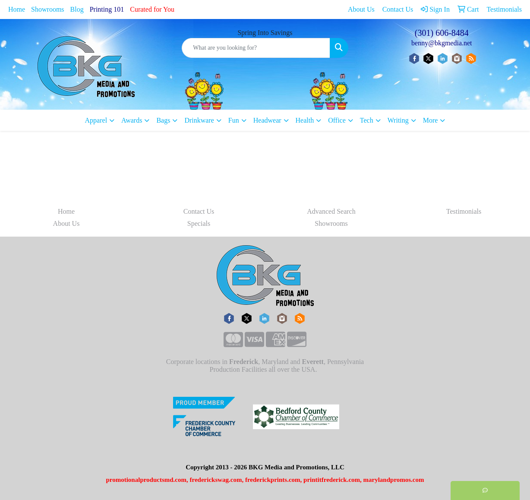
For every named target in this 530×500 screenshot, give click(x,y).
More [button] (430, 120)
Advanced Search (331, 211)
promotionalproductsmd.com (146, 479)
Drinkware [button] (199, 120)
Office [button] (337, 120)
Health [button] (305, 120)
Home (16, 9)
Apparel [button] (96, 120)
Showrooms (47, 9)
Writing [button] (398, 120)
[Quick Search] (256, 48)
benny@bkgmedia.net (441, 43)
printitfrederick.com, (332, 479)
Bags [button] (163, 120)
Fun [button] (233, 120)
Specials (198, 223)
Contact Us (199, 211)
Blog (77, 9)
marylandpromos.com (393, 479)
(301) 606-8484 (442, 33)
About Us (66, 223)
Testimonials (464, 211)
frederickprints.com (272, 479)
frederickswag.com (216, 479)
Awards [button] (131, 120)
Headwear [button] (267, 120)
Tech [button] (366, 120)
